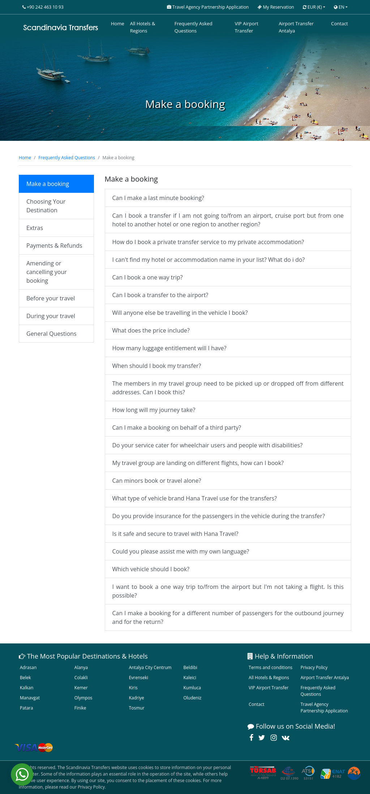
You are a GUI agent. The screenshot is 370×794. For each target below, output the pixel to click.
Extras (34, 228)
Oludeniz (192, 698)
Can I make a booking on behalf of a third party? (176, 427)
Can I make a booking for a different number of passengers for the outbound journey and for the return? (228, 617)
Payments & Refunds (54, 246)
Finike (80, 708)
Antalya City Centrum (150, 667)
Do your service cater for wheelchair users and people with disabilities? (207, 445)
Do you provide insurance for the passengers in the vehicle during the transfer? (218, 516)
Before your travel (50, 298)
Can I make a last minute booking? (158, 198)
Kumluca (192, 688)
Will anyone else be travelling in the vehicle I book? (180, 313)
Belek (25, 677)
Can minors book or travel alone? (156, 481)
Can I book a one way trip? (147, 277)
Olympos (83, 698)
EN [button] (339, 7)
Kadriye (136, 698)
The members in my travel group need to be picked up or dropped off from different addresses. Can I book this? (228, 387)
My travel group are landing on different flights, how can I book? (198, 463)
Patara (26, 708)
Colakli (81, 677)
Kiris (133, 688)
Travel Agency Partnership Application (324, 707)
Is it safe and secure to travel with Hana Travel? (175, 534)
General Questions (51, 334)
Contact (339, 23)
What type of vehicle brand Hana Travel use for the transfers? (194, 498)
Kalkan (26, 688)
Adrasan (28, 667)
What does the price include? (151, 330)
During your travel (50, 316)
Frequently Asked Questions (193, 27)
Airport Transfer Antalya (296, 27)
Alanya (81, 667)
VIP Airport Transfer (246, 27)
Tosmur (137, 708)
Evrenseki (138, 677)
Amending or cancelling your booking (46, 272)
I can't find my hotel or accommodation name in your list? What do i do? (208, 260)
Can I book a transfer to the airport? (160, 295)
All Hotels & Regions (142, 27)
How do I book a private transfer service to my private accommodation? (208, 242)
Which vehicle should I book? (151, 569)
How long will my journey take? (153, 410)
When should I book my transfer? (156, 366)
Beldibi (190, 667)
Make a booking (47, 184)
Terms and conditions (270, 667)
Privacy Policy (314, 667)
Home (117, 23)
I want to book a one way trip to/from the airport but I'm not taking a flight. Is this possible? (228, 591)
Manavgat (30, 698)
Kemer (81, 688)
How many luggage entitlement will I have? (169, 348)
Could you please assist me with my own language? (180, 551)
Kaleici (189, 677)
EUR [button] (312, 7)
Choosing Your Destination (45, 206)
